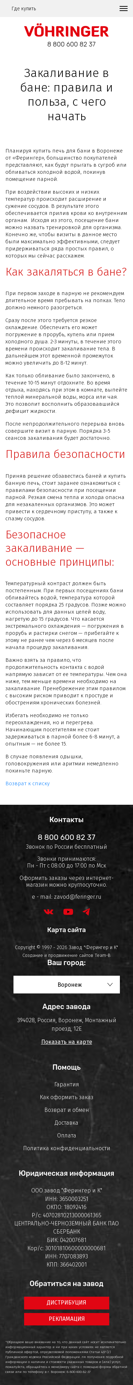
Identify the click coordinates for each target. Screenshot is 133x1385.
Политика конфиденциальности (66, 1148)
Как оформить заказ (66, 1097)
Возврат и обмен (66, 1110)
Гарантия (66, 1084)
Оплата (66, 1135)
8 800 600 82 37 (71, 44)
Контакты (66, 819)
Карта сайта (66, 930)
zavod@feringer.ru (77, 896)
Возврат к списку (27, 783)
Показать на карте (66, 1041)
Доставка (66, 1122)
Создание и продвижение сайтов (57, 955)
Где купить (24, 9)
